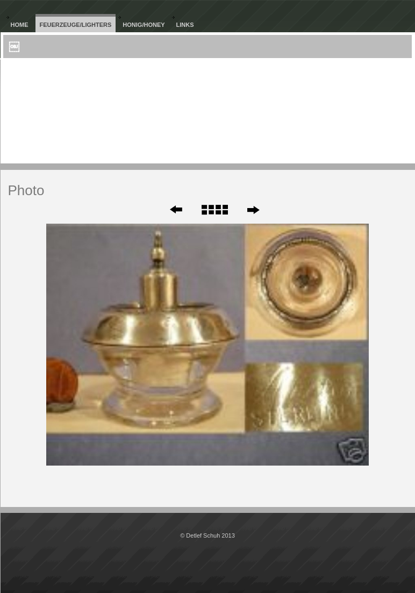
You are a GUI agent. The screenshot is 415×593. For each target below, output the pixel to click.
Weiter (253, 210)
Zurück (169, 210)
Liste (214, 210)
